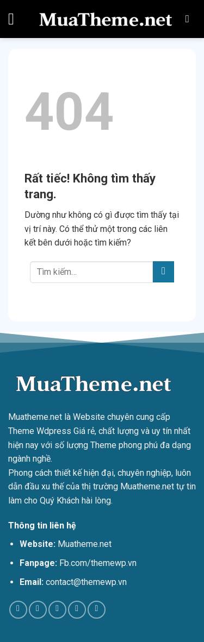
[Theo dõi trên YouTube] (97, 610)
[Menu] (16, 19)
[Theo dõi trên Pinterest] (77, 610)
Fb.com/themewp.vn (98, 563)
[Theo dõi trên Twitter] (57, 610)
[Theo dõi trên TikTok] (38, 610)
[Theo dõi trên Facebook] (18, 610)
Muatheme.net (35, 417)
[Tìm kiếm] (191, 18)
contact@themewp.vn (86, 582)
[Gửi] (163, 271)
